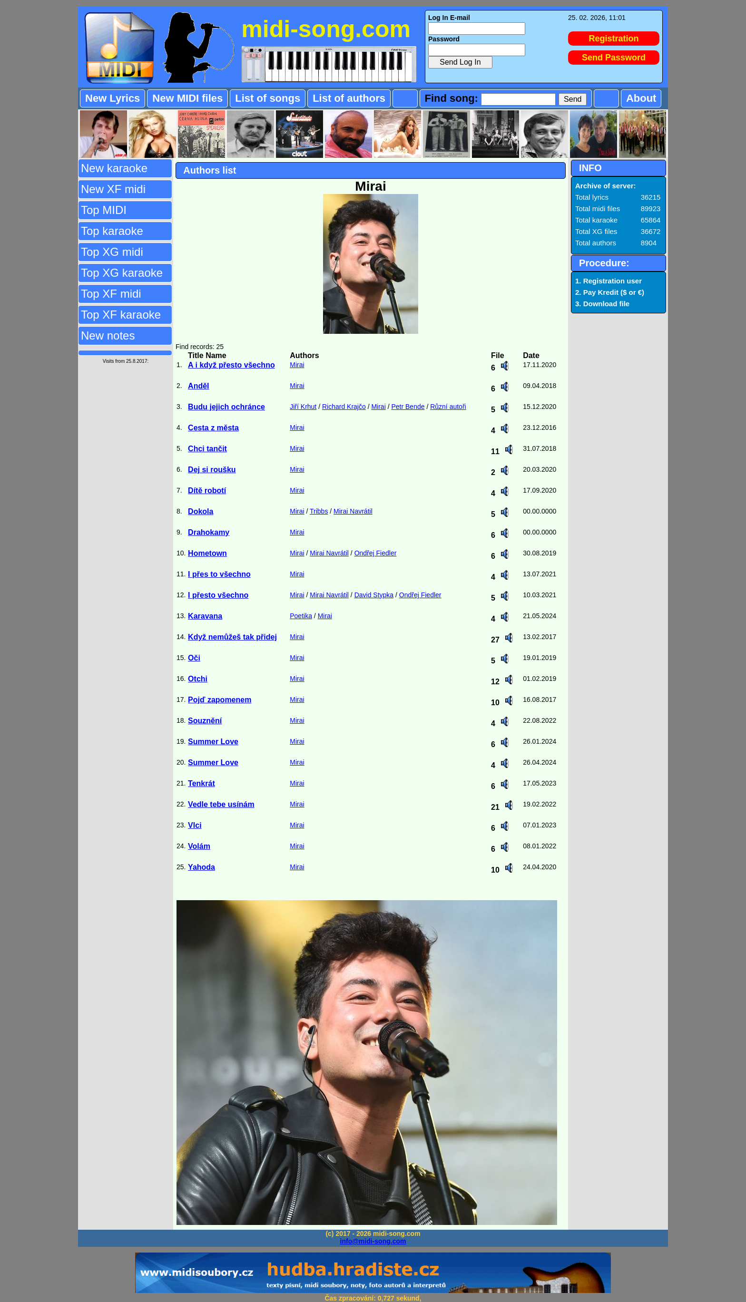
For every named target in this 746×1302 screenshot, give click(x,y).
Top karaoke (112, 230)
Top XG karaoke (122, 272)
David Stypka (373, 595)
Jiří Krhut (303, 406)
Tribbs (319, 511)
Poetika (301, 616)
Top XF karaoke (121, 314)
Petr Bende (407, 406)
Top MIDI (104, 210)
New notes (108, 335)
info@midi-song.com (373, 1241)
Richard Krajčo (344, 406)
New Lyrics (112, 98)
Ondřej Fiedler (375, 553)
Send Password (614, 57)
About (641, 98)
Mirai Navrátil (353, 511)
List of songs (267, 98)
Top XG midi (112, 251)
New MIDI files (187, 98)
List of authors (349, 98)
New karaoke (114, 168)
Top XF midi (111, 293)
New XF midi (113, 189)
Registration (614, 38)
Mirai (297, 365)
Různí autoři (448, 406)
